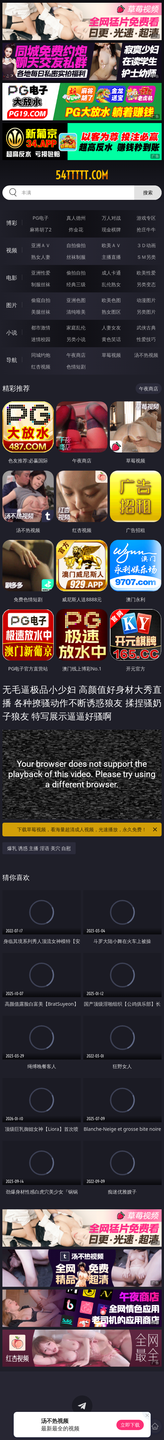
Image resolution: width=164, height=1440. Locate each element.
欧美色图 (111, 300)
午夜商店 (76, 355)
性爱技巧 (146, 339)
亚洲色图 (76, 300)
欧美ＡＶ (111, 245)
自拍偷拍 (76, 245)
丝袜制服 (76, 257)
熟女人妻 (40, 257)
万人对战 (111, 218)
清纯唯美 (76, 311)
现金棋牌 (111, 229)
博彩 (11, 223)
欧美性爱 (146, 272)
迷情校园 (40, 339)
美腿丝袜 (40, 311)
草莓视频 (111, 355)
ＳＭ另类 (146, 257)
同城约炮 (40, 355)
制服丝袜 (40, 284)
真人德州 (76, 218)
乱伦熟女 (111, 284)
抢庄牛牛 (146, 229)
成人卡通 (111, 272)
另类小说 (76, 339)
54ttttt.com (81, 175)
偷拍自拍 (76, 272)
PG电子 (41, 218)
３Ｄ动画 (146, 245)
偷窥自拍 (40, 300)
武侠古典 (146, 327)
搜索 (148, 192)
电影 (11, 277)
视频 (11, 250)
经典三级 (76, 284)
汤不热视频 (146, 355)
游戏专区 (146, 218)
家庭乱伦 (76, 327)
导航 (11, 360)
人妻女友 (111, 327)
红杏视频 (40, 366)
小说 (11, 332)
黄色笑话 (111, 339)
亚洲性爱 (40, 272)
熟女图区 (111, 311)
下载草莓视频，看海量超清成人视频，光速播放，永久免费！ (87, 829)
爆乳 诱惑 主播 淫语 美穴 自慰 (39, 848)
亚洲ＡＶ (40, 245)
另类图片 (146, 311)
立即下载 (130, 1424)
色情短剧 (76, 366)
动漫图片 (146, 300)
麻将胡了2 (41, 229)
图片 (11, 305)
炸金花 (76, 229)
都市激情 (40, 327)
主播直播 (111, 257)
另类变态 (146, 284)
